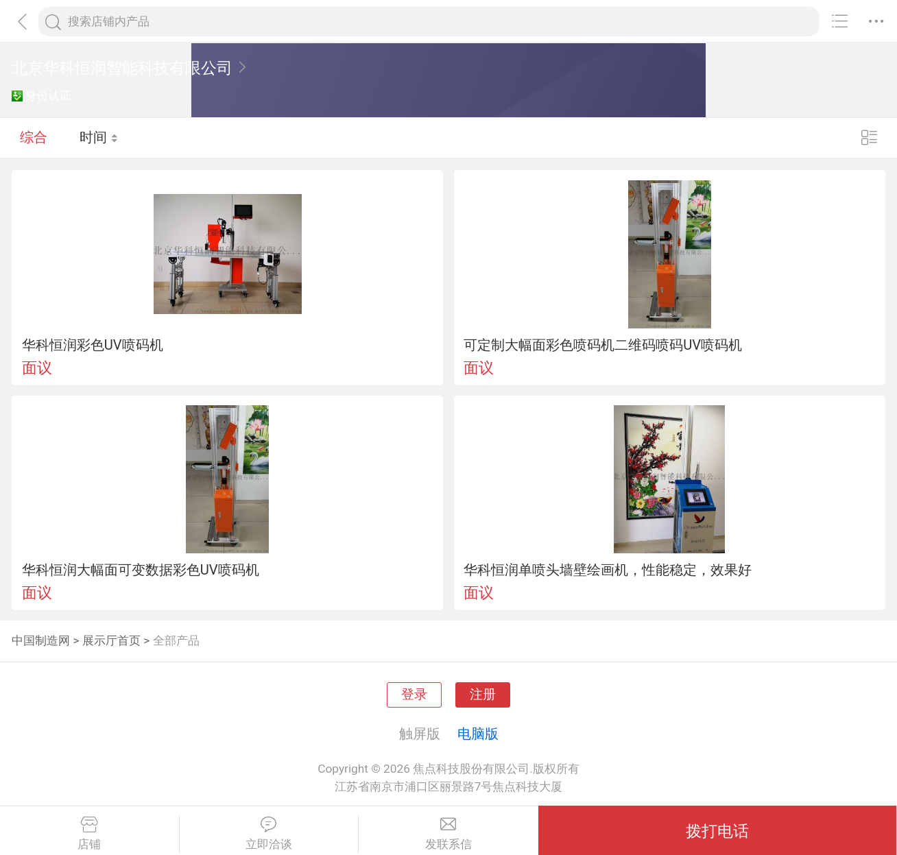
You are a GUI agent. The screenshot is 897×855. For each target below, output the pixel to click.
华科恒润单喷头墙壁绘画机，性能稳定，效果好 (608, 570)
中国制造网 (41, 640)
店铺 (89, 834)
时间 (99, 137)
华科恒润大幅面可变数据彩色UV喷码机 (140, 570)
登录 (414, 694)
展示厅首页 (111, 640)
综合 (33, 137)
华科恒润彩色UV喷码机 (92, 345)
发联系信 (448, 834)
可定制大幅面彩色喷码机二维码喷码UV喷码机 (603, 345)
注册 (483, 694)
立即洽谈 (269, 834)
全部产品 (176, 640)
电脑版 (478, 733)
